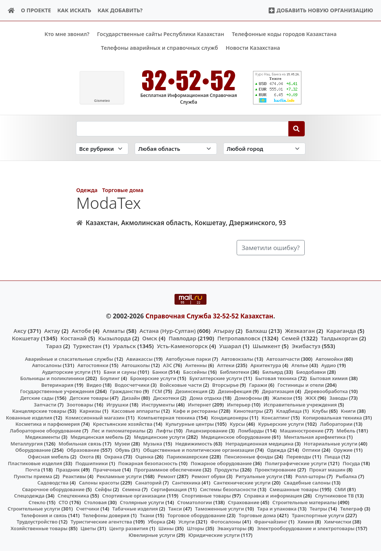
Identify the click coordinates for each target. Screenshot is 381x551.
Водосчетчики (132, 385)
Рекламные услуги (119, 476)
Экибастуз (306, 345)
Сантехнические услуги (242, 482)
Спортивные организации (134, 495)
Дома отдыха (205, 398)
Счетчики (87, 508)
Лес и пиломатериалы (119, 430)
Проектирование (275, 469)
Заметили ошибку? (270, 247)
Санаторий (148, 482)
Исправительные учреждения (300, 404)
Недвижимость (193, 443)
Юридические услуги (214, 534)
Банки (159, 372)
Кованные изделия (29, 417)
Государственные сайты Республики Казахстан (160, 34)
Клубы (320, 411)
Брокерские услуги (153, 378)
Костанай (73, 338)
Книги (348, 411)
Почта (32, 469)
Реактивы (74, 476)
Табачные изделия (135, 508)
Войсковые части (181, 385)
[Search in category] (102, 148)
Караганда (341, 330)
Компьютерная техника (166, 417)
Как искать (74, 10)
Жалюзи (282, 398)
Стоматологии (194, 502)
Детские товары (89, 398)
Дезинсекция (191, 391)
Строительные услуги (33, 508)
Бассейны (195, 372)
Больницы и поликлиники (52, 378)
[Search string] (182, 128)
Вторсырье (225, 385)
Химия (306, 521)
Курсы (237, 424)
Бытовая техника (276, 378)
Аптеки (226, 365)
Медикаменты (42, 437)
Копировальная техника (332, 417)
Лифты (164, 430)
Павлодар (182, 338)
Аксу (19, 330)
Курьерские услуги (281, 424)
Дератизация (278, 391)
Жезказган (300, 330)
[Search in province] (176, 148)
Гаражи (258, 385)
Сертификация (169, 489)
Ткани (147, 515)
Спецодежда (29, 495)
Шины (166, 528)
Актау (52, 330)
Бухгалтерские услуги (215, 378)
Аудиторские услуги (66, 372)
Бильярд (272, 372)
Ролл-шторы (310, 476)
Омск (149, 338)
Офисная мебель (48, 456)
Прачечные (107, 469)
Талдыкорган (339, 338)
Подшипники (91, 463)
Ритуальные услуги (259, 476)
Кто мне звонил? (66, 34)
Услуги (186, 521)
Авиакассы (139, 358)
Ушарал (230, 345)
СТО (63, 502)
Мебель (346, 430)
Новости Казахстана (253, 47)
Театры (318, 508)
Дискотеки (166, 398)
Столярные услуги (142, 502)
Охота (87, 456)
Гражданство (125, 391)
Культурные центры (190, 424)
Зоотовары (80, 404)
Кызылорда (114, 338)
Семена (131, 489)
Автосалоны (46, 365)
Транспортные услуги (318, 515)
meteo (102, 101)
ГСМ (157, 391)
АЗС (167, 365)
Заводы (338, 398)
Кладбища (288, 411)
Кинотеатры (248, 411)
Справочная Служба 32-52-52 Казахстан (209, 315)
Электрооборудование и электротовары (306, 528)
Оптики (311, 450)
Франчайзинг (270, 521)
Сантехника (186, 482)
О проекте (36, 10)
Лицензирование (206, 430)
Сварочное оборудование (53, 489)
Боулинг (110, 378)
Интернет (199, 404)
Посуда (351, 463)
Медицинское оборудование (235, 437)
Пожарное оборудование (221, 463)
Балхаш (256, 330)
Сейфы (103, 489)
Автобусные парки (188, 358)
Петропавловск (238, 338)
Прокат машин (327, 469)
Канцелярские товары (39, 411)
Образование (83, 450)
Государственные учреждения (57, 391)
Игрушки (117, 404)
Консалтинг (276, 417)
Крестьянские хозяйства (123, 424)
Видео (94, 385)
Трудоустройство (37, 521)
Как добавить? (120, 10)
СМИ (340, 489)
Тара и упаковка (277, 508)
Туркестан (87, 345)
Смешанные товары (293, 489)
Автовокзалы (237, 358)
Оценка (144, 456)
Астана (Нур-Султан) (168, 330)
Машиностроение (301, 430)
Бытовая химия (329, 378)
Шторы (195, 528)
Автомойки (329, 358)
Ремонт (167, 476)
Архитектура (265, 365)
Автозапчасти (283, 358)
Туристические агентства (101, 521)
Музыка (152, 443)
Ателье (299, 365)
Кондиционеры (230, 417)
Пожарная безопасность (148, 463)
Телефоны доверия (106, 515)
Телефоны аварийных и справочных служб (159, 47)
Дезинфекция (235, 391)
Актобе (81, 330)
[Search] (296, 128)
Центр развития (128, 528)
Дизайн (131, 398)
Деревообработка (326, 391)
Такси (175, 508)
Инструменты (158, 404)
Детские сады (37, 398)
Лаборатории (336, 424)
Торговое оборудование (196, 515)
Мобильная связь (80, 443)
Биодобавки (311, 372)
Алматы (114, 330)
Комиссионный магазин (95, 417)
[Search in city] (264, 148)
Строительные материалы (304, 502)
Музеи (122, 443)
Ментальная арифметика (315, 437)
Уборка (157, 521)
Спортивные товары (206, 495)
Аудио (328, 365)
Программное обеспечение (167, 469)
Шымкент (266, 345)
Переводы (298, 456)
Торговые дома (122, 190)
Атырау (224, 330)
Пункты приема (33, 476)
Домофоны (248, 398)
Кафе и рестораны (195, 411)
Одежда (86, 190)
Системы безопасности (228, 489)
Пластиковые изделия (35, 463)
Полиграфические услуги (296, 463)
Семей (291, 338)
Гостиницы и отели (301, 385)
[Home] (11, 10)
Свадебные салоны (307, 482)
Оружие (343, 450)
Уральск (124, 345)
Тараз (53, 345)
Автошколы (135, 365)
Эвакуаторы (232, 528)
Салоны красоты (99, 482)
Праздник (68, 469)
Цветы (88, 528)
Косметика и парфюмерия (47, 424)
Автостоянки (92, 365)
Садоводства (52, 482)
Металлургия (26, 443)
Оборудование (33, 450)
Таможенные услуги (219, 508)
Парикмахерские (187, 456)
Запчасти (45, 404)
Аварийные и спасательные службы (69, 358)
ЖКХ (310, 398)
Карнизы (90, 411)
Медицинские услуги (159, 437)
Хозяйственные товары (38, 528)
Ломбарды (251, 430)
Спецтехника (73, 495)
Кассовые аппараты (136, 411)
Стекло (37, 502)
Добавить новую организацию (320, 10)
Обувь (122, 450)
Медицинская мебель (97, 437)
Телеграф (351, 508)
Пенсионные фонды (248, 456)
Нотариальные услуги (331, 443)
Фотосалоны (226, 521)
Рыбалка (346, 476)
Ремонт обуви (208, 476)
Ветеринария (57, 385)
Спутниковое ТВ (334, 495)
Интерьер (238, 404)
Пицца (332, 456)
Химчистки (337, 521)
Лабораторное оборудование (45, 430)
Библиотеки (234, 372)
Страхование (243, 502)
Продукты (226, 469)
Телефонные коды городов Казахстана (284, 34)
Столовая (95, 502)
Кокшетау (25, 338)
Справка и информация (273, 495)
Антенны (196, 365)
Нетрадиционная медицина (259, 443)
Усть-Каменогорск (182, 345)
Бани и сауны (120, 372)
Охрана (113, 456)
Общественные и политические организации (198, 450)
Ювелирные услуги (151, 534)
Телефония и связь (44, 515)
